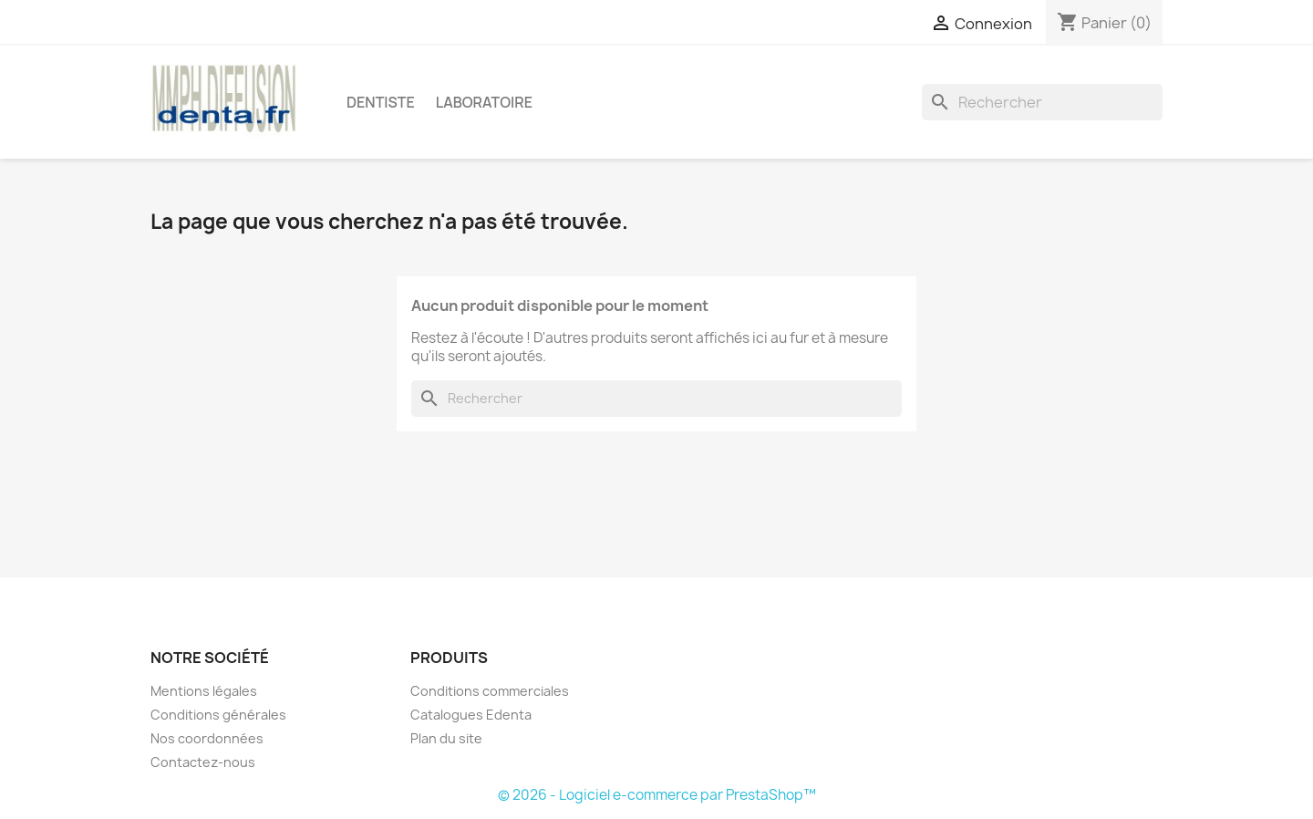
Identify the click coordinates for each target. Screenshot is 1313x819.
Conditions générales (218, 714)
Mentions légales (203, 691)
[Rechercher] (1042, 102)
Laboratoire (484, 102)
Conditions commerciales (489, 691)
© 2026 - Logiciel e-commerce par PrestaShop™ (657, 794)
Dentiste (380, 102)
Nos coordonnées (207, 738)
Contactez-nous (202, 762)
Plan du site (446, 738)
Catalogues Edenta (471, 714)
